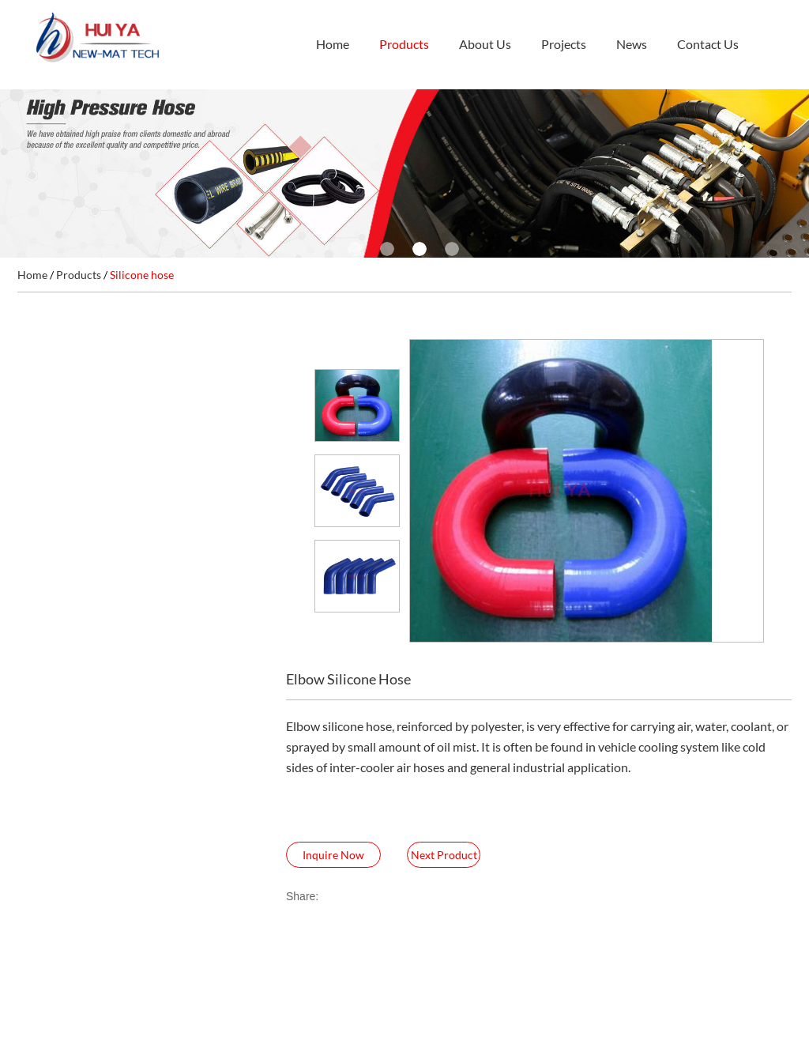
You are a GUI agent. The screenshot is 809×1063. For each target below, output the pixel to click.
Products (404, 43)
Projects (563, 43)
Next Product (444, 854)
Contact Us (708, 43)
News (631, 43)
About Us (485, 43)
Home (332, 43)
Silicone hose (142, 274)
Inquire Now (333, 854)
